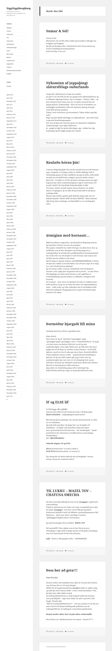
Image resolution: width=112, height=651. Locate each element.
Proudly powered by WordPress (56, 647)
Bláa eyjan (10, 54)
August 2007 (10, 249)
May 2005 (10, 337)
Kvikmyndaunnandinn (14, 70)
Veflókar (9, 28)
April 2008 (10, 222)
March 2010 (10, 147)
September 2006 (12, 285)
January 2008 (11, 232)
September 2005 (12, 324)
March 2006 (10, 304)
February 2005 (11, 347)
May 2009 (10, 180)
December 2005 (11, 314)
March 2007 (10, 265)
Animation (10, 41)
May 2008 (10, 219)
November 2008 (11, 200)
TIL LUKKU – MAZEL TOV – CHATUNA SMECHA (68, 492)
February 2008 (11, 229)
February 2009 (11, 190)
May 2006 (10, 298)
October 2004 (11, 360)
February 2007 (11, 268)
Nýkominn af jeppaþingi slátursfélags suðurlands (67, 85)
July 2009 (9, 173)
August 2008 (10, 209)
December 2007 (11, 236)
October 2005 (11, 321)
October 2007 (11, 242)
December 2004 (11, 354)
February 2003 (11, 386)
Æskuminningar (12, 47)
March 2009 (10, 187)
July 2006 (9, 291)
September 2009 (12, 167)
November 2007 (11, 239)
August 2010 (10, 137)
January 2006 (11, 311)
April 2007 (10, 262)
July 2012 (9, 105)
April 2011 (10, 124)
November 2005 (11, 318)
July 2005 (9, 331)
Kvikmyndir (10, 44)
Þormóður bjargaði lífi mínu (70, 324)
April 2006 (10, 301)
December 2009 (11, 157)
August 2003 (10, 377)
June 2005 (10, 334)
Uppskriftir (10, 64)
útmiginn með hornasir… (67, 235)
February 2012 (11, 114)
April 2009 (10, 183)
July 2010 (9, 141)
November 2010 (11, 127)
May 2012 (10, 111)
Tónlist (9, 31)
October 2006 (11, 282)
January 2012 (11, 118)
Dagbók (9, 74)
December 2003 (11, 373)
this (56, 577)
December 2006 (11, 275)
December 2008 (11, 196)
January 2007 (11, 272)
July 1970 (9, 396)
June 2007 (10, 255)
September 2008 (12, 206)
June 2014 (10, 98)
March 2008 (10, 226)
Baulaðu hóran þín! (63, 162)
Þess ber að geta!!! (62, 570)
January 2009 (11, 193)
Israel (8, 51)
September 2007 (12, 245)
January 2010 (11, 154)
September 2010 (12, 134)
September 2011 (12, 121)
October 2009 (11, 164)
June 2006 (10, 295)
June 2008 (10, 216)
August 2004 (10, 363)
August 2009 (10, 170)
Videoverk (10, 34)
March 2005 (10, 344)
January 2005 (11, 350)
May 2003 (10, 380)
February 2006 (11, 308)
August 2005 (10, 327)
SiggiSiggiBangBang (19, 8)
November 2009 (11, 160)
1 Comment (70, 63)
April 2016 (10, 95)
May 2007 (10, 259)
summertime (10, 61)
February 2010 (11, 150)
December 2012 (11, 101)
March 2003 (10, 383)
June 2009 (10, 177)
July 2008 (9, 213)
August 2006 (10, 288)
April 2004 (10, 370)
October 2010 (11, 131)
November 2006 (11, 278)
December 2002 (11, 390)
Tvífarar (9, 67)
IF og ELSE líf (57, 402)
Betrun (9, 57)
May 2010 (10, 144)
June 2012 (10, 108)
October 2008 (11, 203)
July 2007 (9, 252)
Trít (8, 38)
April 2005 (10, 340)
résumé (9, 86)
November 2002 (11, 393)
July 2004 (9, 367)
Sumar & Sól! (57, 31)
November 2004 (11, 357)
